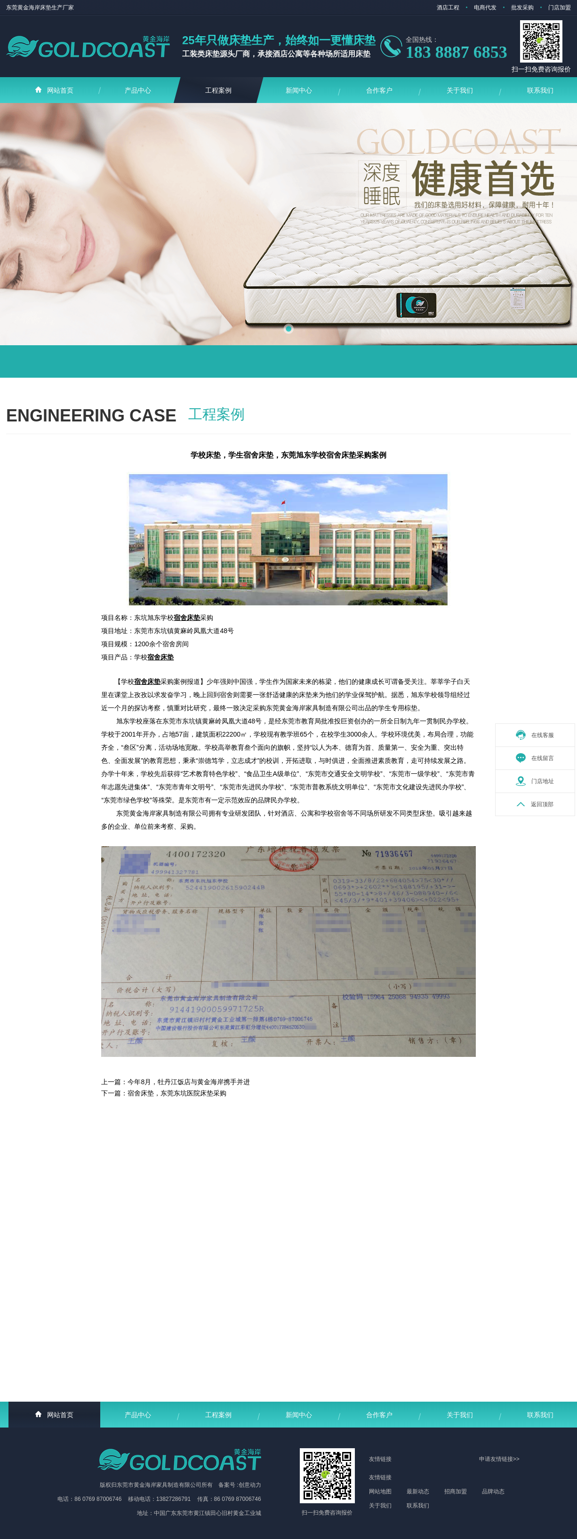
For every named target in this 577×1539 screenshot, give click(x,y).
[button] (288, 329)
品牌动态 (493, 1491)
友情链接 (380, 1477)
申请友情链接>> (499, 1459)
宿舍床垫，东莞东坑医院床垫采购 (177, 1093)
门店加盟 (559, 7)
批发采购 (522, 7)
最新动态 (418, 1491)
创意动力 (250, 1485)
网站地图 (380, 1491)
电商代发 (485, 7)
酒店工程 (448, 7)
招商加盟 (455, 1491)
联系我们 (418, 1505)
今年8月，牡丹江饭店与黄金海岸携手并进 (189, 1082)
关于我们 (380, 1505)
